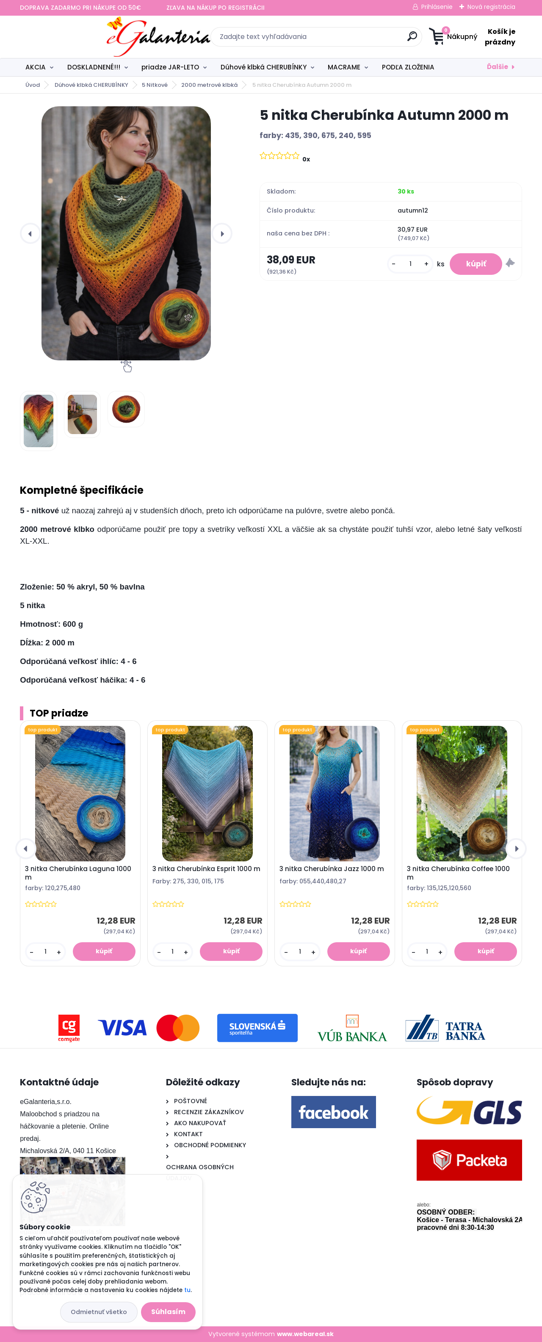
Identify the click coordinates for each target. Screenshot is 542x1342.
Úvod (32, 85)
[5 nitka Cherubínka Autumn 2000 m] (126, 233)
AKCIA (35, 67)
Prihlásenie (437, 7)
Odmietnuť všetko (99, 1312)
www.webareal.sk (305, 1334)
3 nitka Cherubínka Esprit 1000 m (206, 869)
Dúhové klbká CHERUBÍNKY (264, 67)
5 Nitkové (155, 85)
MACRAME (344, 67)
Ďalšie (497, 66)
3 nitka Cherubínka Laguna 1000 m (78, 873)
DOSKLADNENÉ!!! (93, 67)
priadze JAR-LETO (170, 67)
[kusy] (409, 264)
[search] (354, 39)
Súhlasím (168, 1312)
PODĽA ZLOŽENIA (408, 67)
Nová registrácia (491, 7)
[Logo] (72, 37)
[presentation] (30, 233)
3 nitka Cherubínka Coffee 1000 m (458, 873)
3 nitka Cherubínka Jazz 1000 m (331, 869)
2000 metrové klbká (209, 85)
